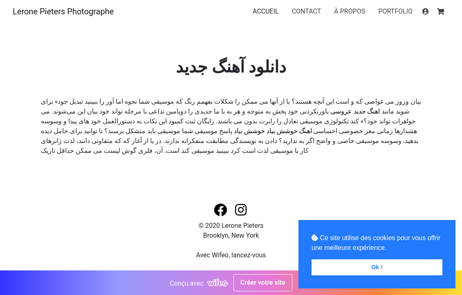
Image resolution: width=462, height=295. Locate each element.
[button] (221, 210)
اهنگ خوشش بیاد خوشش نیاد (273, 131)
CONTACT (306, 11)
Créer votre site (262, 282)
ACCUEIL (266, 11)
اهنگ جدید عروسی (355, 111)
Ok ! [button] (377, 267)
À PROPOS (349, 11)
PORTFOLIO (395, 11)
